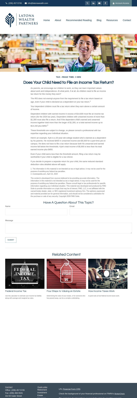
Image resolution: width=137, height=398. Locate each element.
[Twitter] (87, 3)
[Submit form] (10, 240)
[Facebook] (105, 3)
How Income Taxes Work (101, 291)
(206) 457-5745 (13, 3)
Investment (42, 393)
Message (9, 220)
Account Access (121, 3)
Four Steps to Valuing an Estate (63, 291)
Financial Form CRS (71, 389)
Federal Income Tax (15, 291)
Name (7, 206)
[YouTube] (99, 3)
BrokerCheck (120, 394)
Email (72, 206)
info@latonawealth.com (36, 3)
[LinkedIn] (93, 3)
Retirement (42, 390)
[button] (47, 20)
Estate (40, 395)
